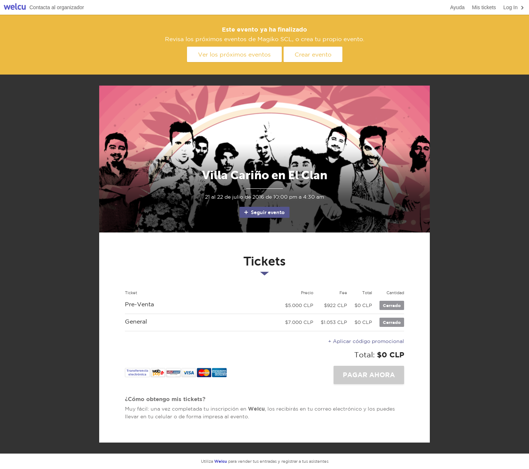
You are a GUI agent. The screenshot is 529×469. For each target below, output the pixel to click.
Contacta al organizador (56, 7)
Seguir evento (264, 212)
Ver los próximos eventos (234, 54)
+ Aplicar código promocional (366, 341)
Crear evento (313, 54)
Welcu (15, 7)
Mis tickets (484, 7)
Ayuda (457, 7)
